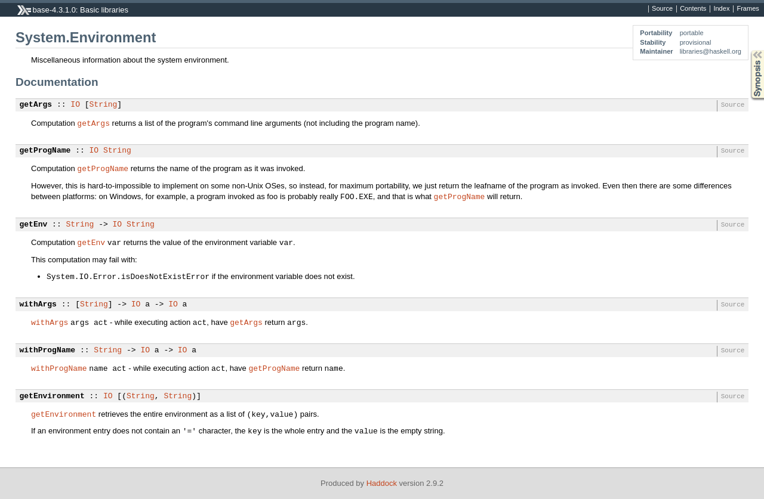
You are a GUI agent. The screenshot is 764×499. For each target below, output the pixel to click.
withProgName (48, 350)
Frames (748, 9)
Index (721, 9)
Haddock (381, 483)
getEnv (34, 224)
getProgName (45, 150)
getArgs (36, 105)
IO (75, 105)
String (104, 105)
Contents (693, 9)
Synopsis (748, 50)
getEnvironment (52, 396)
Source (662, 9)
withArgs (38, 304)
